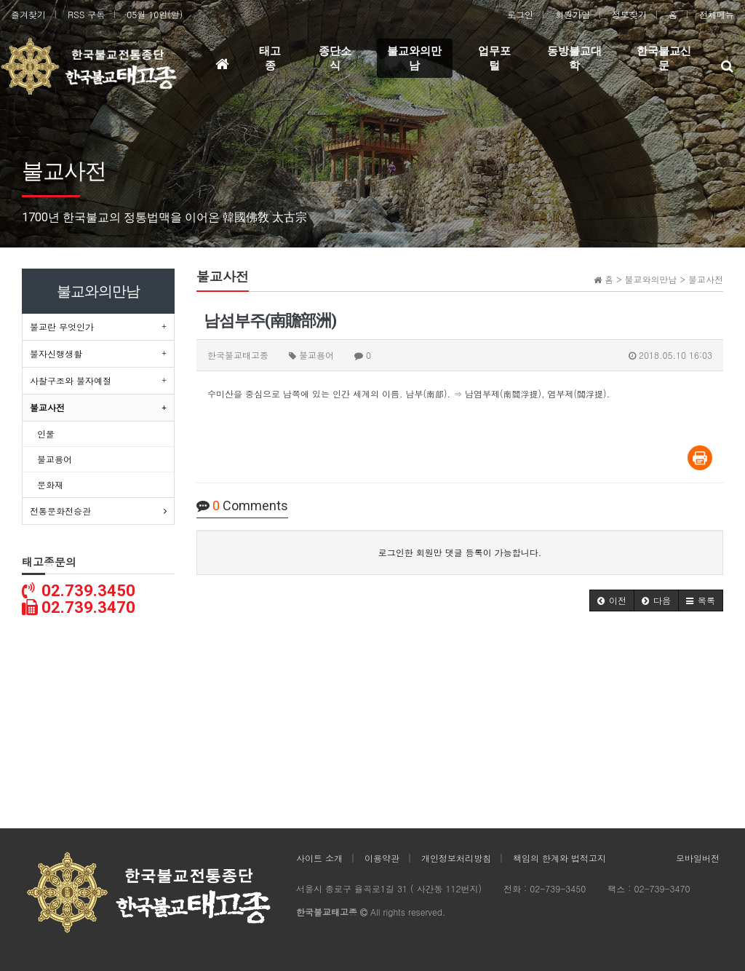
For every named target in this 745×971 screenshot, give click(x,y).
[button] (611, 600)
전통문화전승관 (60, 510)
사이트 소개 (319, 858)
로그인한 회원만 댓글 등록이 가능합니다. (460, 552)
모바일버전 (698, 858)
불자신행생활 (56, 353)
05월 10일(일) (155, 14)
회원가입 (572, 14)
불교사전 (47, 407)
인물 (46, 433)
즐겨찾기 (28, 14)
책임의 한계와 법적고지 (559, 858)
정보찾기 (629, 14)
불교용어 (54, 459)
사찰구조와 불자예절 (70, 380)
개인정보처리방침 (456, 858)
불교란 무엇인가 (62, 326)
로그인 (520, 14)
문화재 (50, 484)
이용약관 (381, 858)
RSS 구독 (86, 14)
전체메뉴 (716, 14)
